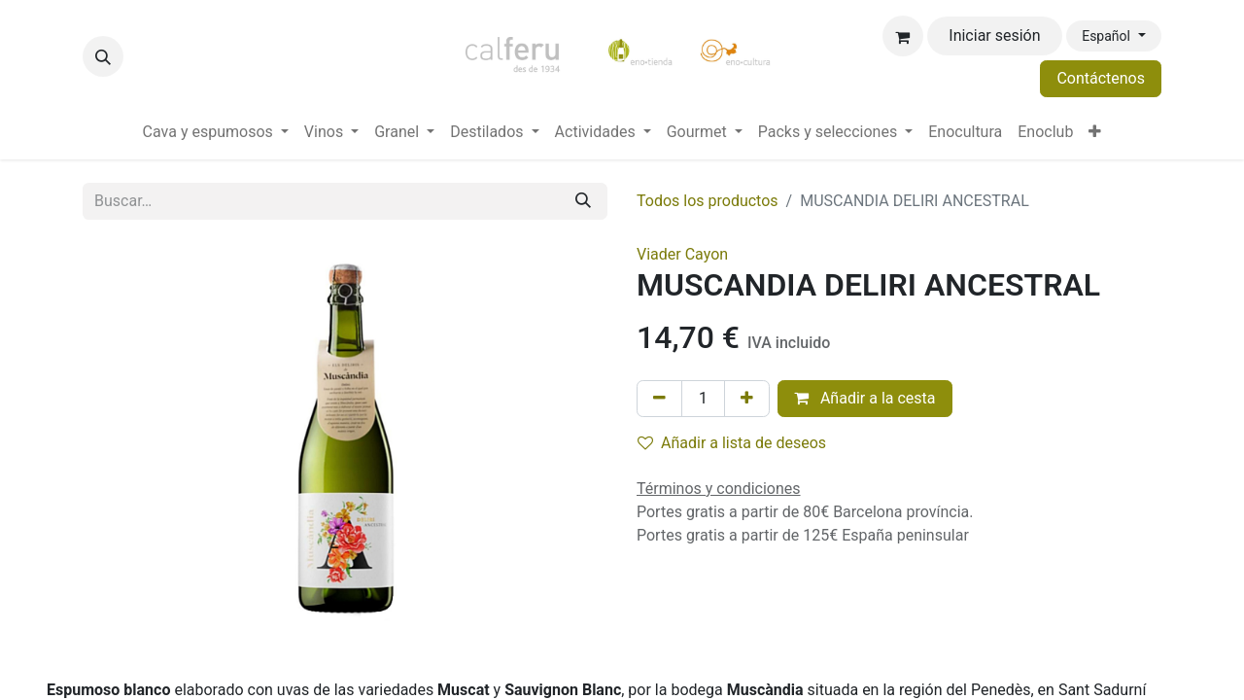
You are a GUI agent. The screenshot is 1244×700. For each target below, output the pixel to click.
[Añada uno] (747, 398)
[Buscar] (583, 201)
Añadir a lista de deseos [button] (732, 443)
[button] (103, 56)
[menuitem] (215, 132)
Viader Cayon (682, 254)
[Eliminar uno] (659, 398)
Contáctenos (1100, 78)
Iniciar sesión (994, 35)
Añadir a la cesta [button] (865, 398)
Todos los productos (707, 201)
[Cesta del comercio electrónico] (902, 36)
